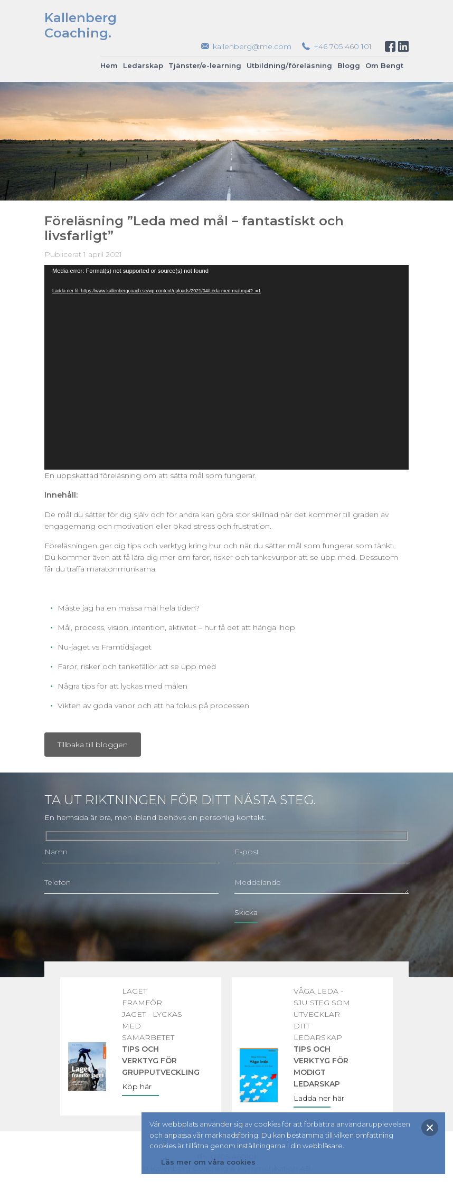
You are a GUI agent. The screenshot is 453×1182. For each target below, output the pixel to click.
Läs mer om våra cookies (208, 1162)
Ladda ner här (319, 1098)
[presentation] (124, 922)
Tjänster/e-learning (204, 65)
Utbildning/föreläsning (289, 65)
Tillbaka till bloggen (93, 744)
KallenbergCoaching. (80, 25)
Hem (109, 65)
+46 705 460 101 (343, 46)
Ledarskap (143, 65)
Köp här (137, 1086)
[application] (226, 367)
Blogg (348, 65)
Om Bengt (384, 65)
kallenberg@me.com (252, 46)
